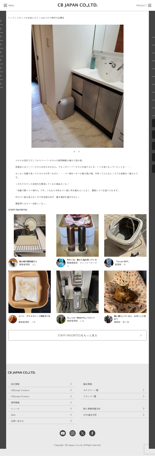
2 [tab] (79, 152)
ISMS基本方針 (90, 414)
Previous (36, 77)
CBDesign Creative (20, 390)
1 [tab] (75, 152)
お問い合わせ (17, 421)
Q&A (13, 414)
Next (117, 77)
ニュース (15, 408)
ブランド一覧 (89, 396)
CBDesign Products (20, 396)
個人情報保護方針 (92, 408)
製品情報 (87, 384)
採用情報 (15, 402)
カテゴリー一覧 (90, 390)
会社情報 (15, 384)
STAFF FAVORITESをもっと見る (77, 335)
